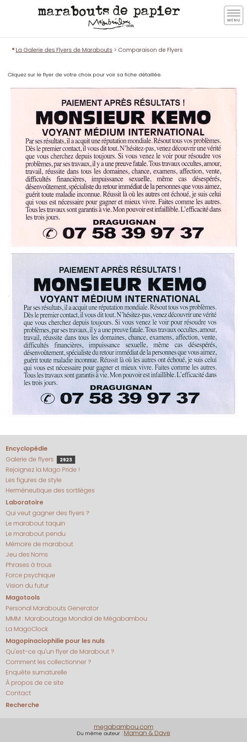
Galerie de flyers (40, 459)
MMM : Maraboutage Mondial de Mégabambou (76, 618)
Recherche (22, 705)
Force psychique (30, 575)
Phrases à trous (29, 564)
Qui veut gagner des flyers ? (47, 513)
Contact (18, 693)
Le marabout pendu (36, 533)
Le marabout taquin (35, 523)
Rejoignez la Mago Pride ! (43, 469)
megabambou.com (123, 726)
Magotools (23, 597)
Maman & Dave (147, 733)
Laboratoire (24, 502)
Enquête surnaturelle (36, 672)
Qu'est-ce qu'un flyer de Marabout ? (60, 651)
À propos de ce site (35, 682)
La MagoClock (27, 629)
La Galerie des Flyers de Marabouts (64, 50)
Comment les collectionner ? (48, 662)
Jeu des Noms (27, 554)
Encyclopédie (27, 448)
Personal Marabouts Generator (52, 608)
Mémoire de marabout (39, 544)
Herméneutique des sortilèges (50, 490)
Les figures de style (34, 480)
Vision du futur (27, 585)
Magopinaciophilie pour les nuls (55, 640)
